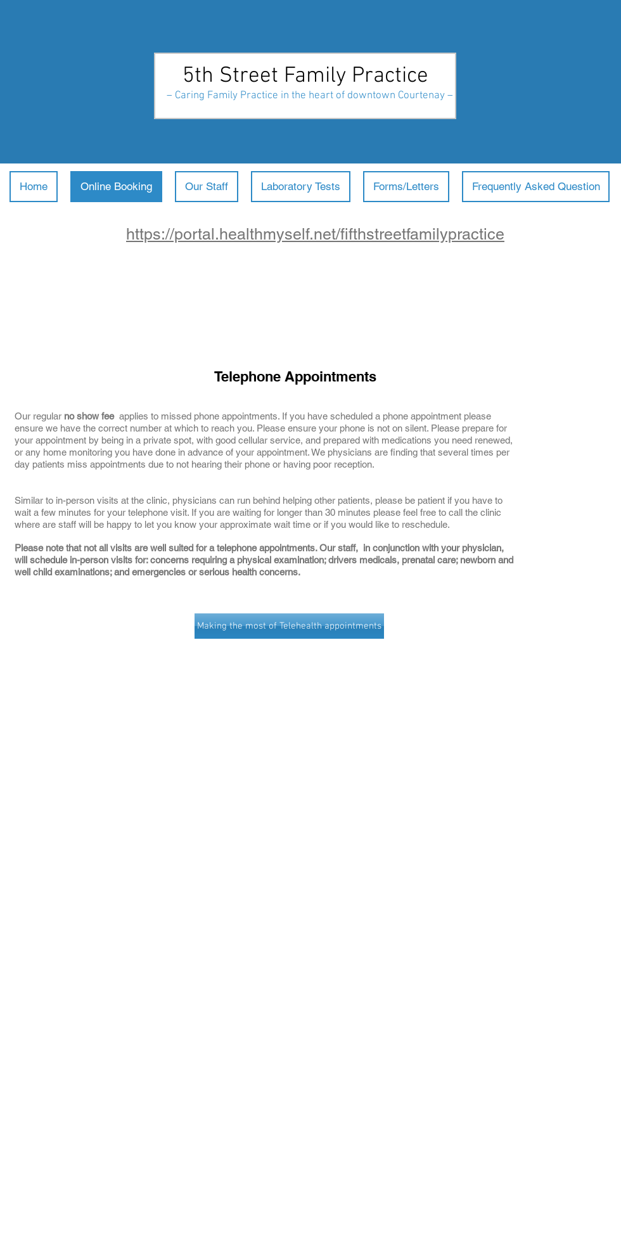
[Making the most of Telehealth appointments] (289, 626)
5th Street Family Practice (305, 76)
